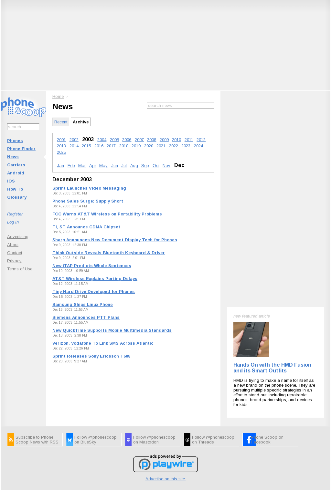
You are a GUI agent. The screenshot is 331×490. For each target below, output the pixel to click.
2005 (114, 139)
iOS (11, 181)
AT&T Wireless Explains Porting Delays (94, 278)
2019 (136, 146)
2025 (61, 152)
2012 (201, 139)
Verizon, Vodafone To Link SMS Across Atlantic (103, 343)
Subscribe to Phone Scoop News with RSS (37, 401)
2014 (74, 146)
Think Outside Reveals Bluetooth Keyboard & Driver (108, 252)
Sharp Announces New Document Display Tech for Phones (114, 239)
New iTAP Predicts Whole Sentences (91, 265)
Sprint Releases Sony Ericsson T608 (91, 356)
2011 (189, 139)
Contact (14, 252)
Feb (71, 165)
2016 (98, 146)
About (12, 244)
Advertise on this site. (165, 440)
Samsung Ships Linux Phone (82, 304)
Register (15, 214)
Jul (124, 165)
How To (15, 189)
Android (15, 173)
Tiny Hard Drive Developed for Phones (93, 291)
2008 (151, 139)
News (13, 156)
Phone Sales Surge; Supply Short (87, 201)
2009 (164, 139)
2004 (101, 139)
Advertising (17, 236)
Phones (15, 140)
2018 (123, 146)
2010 (176, 139)
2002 (74, 139)
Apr (92, 165)
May (103, 165)
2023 (185, 146)
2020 (148, 146)
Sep (145, 165)
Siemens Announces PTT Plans (86, 317)
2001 (61, 139)
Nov (166, 165)
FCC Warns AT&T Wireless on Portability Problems (107, 214)
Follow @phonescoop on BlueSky (95, 401)
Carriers (16, 164)
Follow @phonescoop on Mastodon (154, 401)
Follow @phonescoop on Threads (213, 401)
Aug (134, 165)
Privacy (14, 260)
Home (58, 96)
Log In (13, 222)
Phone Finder (21, 148)
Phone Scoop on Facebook (267, 401)
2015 (86, 146)
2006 (126, 139)
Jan (60, 165)
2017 (111, 146)
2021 (161, 146)
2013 (61, 146)
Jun (114, 165)
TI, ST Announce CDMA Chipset (86, 226)
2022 (173, 146)
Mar (82, 165)
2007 (139, 139)
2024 (198, 146)
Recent (60, 122)
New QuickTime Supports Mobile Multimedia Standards (112, 330)
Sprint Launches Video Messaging (89, 188)
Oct (156, 165)
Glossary (17, 197)
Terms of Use (19, 268)
